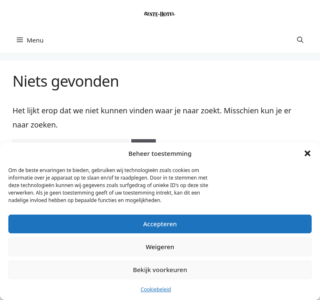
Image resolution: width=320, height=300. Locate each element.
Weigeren (160, 246)
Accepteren (160, 224)
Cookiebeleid (156, 289)
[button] (307, 153)
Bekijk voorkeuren (160, 269)
